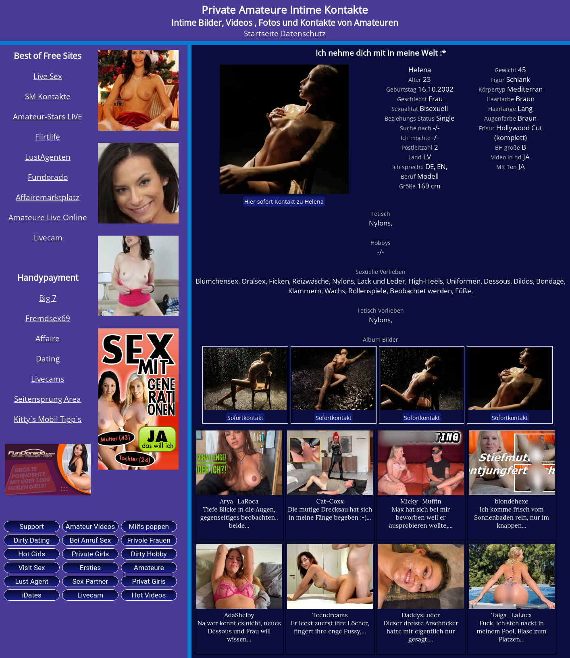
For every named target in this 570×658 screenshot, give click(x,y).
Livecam (47, 237)
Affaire (47, 338)
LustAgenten (48, 157)
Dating (48, 358)
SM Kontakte (48, 96)
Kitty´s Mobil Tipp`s (47, 419)
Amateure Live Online (47, 217)
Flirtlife (47, 137)
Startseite (261, 33)
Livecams (47, 379)
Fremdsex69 (47, 318)
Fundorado (48, 177)
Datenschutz (303, 33)
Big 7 (47, 298)
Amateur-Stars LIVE (47, 116)
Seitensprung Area (47, 399)
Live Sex (47, 76)
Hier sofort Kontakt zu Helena (284, 201)
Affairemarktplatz (47, 197)
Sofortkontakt (245, 418)
